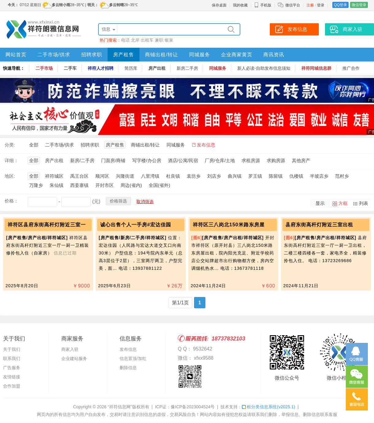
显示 (320, 203)
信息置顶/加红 (133, 358)
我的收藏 (240, 5)
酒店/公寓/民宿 (183, 160)
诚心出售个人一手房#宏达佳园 (135, 224)
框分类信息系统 (268, 406)
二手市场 (44, 68)
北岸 (135, 40)
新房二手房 (187, 68)
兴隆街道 (125, 176)
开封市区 (104, 185)
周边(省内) (131, 185)
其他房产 (301, 160)
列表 (363, 203)
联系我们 (11, 358)
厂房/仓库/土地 (220, 160)
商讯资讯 (273, 54)
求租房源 (251, 160)
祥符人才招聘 (100, 68)
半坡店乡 (319, 176)
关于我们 (11, 349)
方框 (343, 203)
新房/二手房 (82, 160)
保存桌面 (219, 5)
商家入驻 (69, 349)
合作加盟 (11, 386)
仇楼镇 (296, 176)
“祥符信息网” (120, 406)
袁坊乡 (193, 176)
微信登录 (359, 5)
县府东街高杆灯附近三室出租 (319, 224)
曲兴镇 (235, 176)
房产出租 (157, 68)
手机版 (262, 5)
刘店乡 (214, 176)
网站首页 (16, 54)
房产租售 (123, 54)
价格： (11, 200)
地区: (10, 176)
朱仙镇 (56, 185)
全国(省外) (159, 185)
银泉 (169, 40)
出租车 (147, 40)
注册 (310, 5)
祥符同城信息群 (316, 68)
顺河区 (102, 176)
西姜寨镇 (79, 185)
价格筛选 (118, 201)
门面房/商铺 (113, 160)
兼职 (159, 40)
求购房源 (276, 160)
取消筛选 (145, 201)
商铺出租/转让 (161, 54)
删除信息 (128, 367)
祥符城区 (54, 176)
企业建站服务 (74, 358)
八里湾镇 (150, 176)
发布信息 (206, 144)
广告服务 (11, 367)
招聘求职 (91, 54)
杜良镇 (173, 176)
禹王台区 (79, 176)
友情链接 (11, 376)
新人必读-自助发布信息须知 (263, 68)
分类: (10, 144)
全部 (33, 144)
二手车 (70, 68)
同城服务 (199, 54)
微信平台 (292, 5)
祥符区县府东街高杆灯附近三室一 (47, 224)
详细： (11, 160)
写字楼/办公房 (146, 160)
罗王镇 (255, 176)
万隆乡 (36, 185)
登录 (320, 5)
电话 (125, 40)
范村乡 (342, 176)
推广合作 (351, 68)
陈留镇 (276, 176)
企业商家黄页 (236, 54)
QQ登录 (340, 5)
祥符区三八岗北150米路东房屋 (229, 224)
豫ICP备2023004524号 (193, 406)
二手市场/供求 (53, 54)
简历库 (130, 68)
